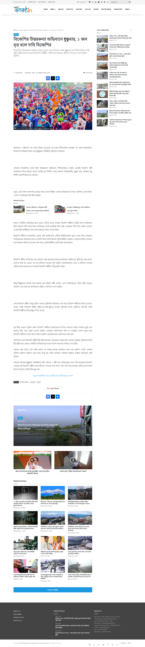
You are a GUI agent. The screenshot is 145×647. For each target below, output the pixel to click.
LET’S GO (88, 9)
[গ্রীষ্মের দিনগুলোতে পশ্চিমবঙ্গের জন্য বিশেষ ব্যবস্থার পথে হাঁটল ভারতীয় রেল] (102, 113)
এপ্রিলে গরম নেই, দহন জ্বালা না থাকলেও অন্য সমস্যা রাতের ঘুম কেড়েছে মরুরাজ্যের (118, 75)
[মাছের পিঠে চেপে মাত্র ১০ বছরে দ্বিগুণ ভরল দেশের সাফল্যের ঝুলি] (102, 57)
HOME (46, 9)
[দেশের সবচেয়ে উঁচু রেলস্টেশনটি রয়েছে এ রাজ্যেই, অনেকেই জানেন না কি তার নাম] (80, 566)
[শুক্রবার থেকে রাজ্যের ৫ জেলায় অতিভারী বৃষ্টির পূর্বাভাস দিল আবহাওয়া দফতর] (26, 518)
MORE (127, 9)
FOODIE (96, 9)
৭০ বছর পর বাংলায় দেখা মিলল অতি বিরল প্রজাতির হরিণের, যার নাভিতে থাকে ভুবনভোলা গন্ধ (26, 503)
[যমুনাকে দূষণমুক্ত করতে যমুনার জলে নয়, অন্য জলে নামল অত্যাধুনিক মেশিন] (102, 85)
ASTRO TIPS (51, 2)
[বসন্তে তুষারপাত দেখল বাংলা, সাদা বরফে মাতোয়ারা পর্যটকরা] (80, 543)
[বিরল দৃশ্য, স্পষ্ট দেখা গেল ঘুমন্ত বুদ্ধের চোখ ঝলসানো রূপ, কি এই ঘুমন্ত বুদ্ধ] (53, 493)
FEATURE (79, 9)
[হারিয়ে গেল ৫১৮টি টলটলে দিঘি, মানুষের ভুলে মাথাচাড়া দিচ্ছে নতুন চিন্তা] (102, 39)
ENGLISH (123, 643)
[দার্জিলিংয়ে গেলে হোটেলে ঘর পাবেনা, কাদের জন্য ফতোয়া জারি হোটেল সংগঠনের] (80, 518)
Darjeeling (32, 382)
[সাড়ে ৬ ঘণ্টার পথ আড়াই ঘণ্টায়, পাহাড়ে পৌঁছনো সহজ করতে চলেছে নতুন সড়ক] (102, 104)
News (21, 30)
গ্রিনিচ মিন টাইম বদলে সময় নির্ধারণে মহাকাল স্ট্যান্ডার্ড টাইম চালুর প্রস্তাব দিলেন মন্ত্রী (119, 93)
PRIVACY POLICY (19, 617)
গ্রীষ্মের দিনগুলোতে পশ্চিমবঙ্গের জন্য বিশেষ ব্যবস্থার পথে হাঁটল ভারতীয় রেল (37, 428)
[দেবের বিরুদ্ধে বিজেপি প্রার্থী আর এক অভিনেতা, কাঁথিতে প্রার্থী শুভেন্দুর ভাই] (26, 566)
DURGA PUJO (32, 2)
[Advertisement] (72, 20)
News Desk (20, 73)
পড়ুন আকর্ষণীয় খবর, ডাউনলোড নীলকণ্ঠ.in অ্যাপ (53, 376)
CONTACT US (18, 620)
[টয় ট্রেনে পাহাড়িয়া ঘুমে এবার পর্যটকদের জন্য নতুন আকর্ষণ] (60, 209)
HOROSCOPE (118, 9)
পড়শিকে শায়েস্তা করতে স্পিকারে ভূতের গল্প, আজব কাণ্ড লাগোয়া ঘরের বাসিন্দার (120, 122)
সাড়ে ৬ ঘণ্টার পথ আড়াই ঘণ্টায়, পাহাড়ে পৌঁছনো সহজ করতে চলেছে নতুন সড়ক (119, 103)
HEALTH (60, 9)
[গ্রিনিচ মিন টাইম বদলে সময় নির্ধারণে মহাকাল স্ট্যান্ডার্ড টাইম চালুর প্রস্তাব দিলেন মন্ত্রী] (102, 94)
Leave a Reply (53, 590)
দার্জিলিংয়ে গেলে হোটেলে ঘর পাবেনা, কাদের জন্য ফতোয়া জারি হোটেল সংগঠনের (79, 528)
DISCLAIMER (17, 614)
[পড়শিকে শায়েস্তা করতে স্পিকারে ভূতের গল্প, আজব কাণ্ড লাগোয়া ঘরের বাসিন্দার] (102, 122)
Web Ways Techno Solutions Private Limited (33, 643)
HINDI (129, 643)
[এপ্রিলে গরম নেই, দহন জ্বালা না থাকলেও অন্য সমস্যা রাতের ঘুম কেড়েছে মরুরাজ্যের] (102, 75)
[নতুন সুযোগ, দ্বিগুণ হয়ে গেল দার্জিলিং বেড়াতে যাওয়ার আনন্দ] (26, 543)
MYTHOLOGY (42, 2)
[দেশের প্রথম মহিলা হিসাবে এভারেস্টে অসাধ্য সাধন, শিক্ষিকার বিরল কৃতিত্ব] (102, 48)
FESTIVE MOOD (106, 9)
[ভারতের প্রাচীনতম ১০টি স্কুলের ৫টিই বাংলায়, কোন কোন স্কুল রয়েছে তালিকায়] (19, 209)
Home (16, 30)
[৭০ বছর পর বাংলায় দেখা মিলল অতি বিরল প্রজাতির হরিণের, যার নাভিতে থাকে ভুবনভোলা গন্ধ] (26, 493)
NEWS (52, 9)
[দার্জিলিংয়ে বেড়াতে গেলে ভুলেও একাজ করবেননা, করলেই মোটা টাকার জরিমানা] (53, 518)
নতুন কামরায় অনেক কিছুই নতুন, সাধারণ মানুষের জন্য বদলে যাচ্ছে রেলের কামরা (118, 65)
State (25, 30)
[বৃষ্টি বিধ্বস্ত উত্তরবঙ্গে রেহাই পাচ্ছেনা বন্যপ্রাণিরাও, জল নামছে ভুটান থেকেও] (80, 493)
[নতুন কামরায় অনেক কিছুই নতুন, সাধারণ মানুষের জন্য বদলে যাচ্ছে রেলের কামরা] (102, 66)
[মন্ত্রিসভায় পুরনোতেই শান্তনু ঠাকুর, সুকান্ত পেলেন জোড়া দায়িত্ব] (53, 543)
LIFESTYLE (69, 9)
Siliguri (38, 382)
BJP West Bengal (24, 382)
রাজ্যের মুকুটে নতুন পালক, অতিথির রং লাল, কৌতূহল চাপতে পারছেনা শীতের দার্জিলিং (52, 577)
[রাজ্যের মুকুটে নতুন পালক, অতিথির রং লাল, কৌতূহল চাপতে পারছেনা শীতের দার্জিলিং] (53, 566)
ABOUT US (17, 611)
